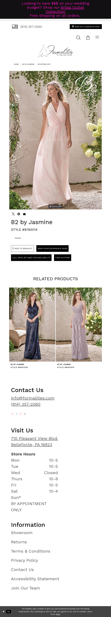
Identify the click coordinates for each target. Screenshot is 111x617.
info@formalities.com (32, 398)
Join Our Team (25, 588)
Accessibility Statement (35, 578)
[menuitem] (27, 26)
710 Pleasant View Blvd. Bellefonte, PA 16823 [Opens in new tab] (34, 441)
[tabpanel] (55, 140)
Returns (19, 542)
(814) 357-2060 (25, 404)
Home (16, 64)
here (58, 614)
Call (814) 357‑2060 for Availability (31, 257)
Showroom (22, 532)
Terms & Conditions (30, 551)
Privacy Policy (24, 560)
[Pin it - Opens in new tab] (18, 213)
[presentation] (32, 325)
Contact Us (22, 569)
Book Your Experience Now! (52, 248)
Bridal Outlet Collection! (65, 9)
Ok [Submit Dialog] (8, 611)
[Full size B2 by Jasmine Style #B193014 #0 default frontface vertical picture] (55, 140)
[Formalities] (55, 51)
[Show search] (78, 37)
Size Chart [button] (18, 238)
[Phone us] (27, 26)
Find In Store (62, 257)
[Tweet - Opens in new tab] (13, 213)
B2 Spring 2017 (44, 64)
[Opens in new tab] (12, 413)
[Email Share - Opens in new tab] (24, 213)
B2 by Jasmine (28, 64)
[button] (87, 37)
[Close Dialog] (3, 611)
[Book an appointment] (86, 26)
